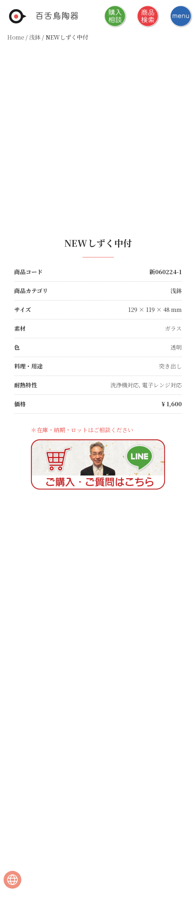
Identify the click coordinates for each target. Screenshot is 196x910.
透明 (176, 347)
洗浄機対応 (124, 385)
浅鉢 (35, 37)
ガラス (173, 328)
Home (15, 37)
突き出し (170, 366)
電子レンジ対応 (162, 385)
